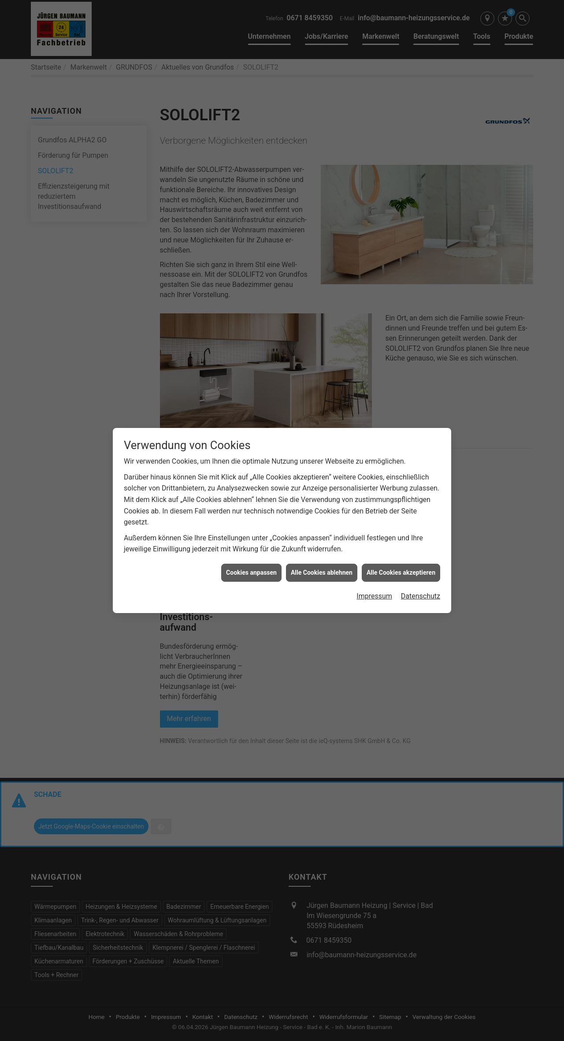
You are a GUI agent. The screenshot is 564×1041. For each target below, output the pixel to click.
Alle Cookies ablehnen (321, 552)
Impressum (374, 576)
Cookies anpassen (251, 552)
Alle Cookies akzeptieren (401, 552)
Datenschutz (420, 576)
